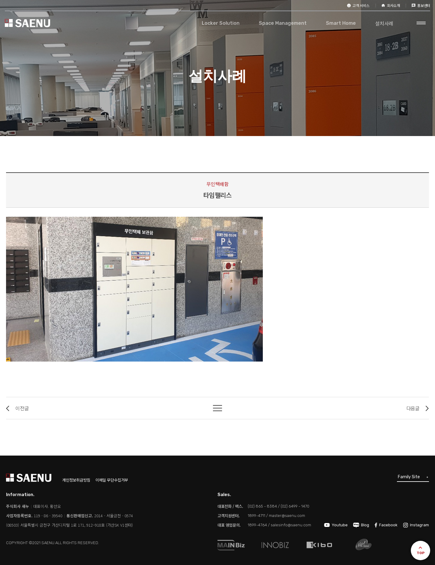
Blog (361, 525)
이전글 (17, 408)
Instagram (416, 525)
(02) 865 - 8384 (262, 506)
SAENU (27, 23)
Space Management (283, 23)
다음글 (417, 408)
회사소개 (391, 5)
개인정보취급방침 (76, 480)
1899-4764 (257, 525)
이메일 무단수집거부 (111, 480)
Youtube (336, 525)
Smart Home (341, 23)
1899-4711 (256, 515)
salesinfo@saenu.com (291, 525)
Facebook (386, 525)
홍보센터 (421, 5)
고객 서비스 (358, 5)
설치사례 (384, 23)
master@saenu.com (287, 515)
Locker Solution (221, 23)
